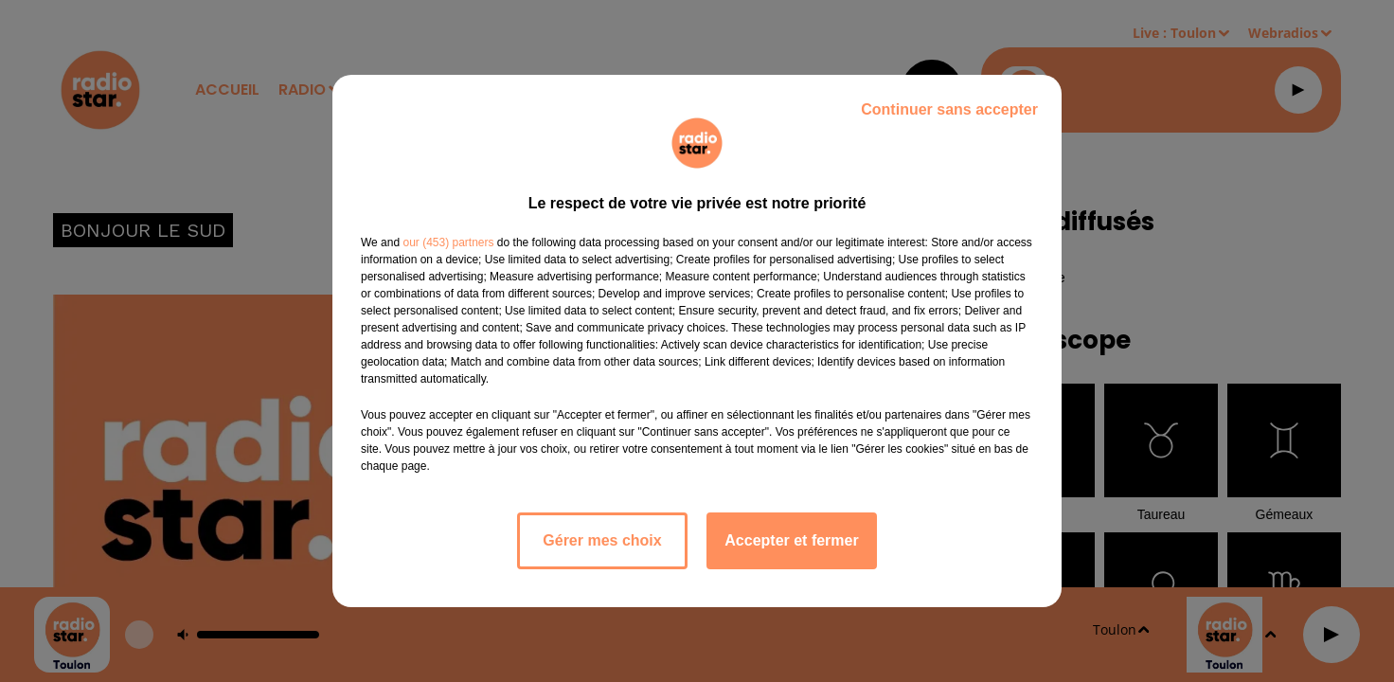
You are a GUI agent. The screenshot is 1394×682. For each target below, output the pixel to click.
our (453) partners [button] (447, 242)
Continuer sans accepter (949, 109)
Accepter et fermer (791, 540)
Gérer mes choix (602, 540)
